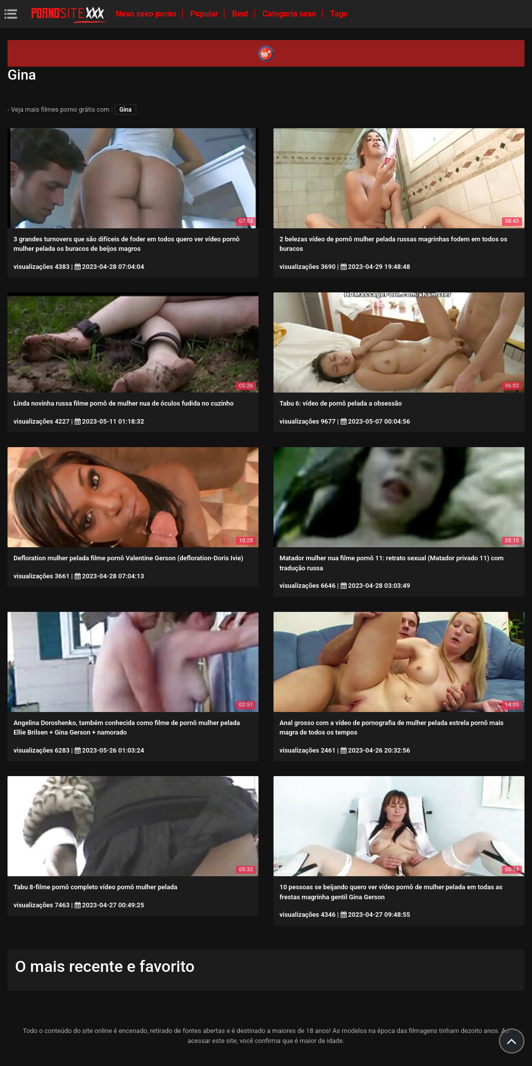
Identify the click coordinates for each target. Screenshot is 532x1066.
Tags (339, 14)
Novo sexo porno (147, 14)
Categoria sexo (290, 14)
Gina (125, 109)
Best (241, 14)
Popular (205, 14)
